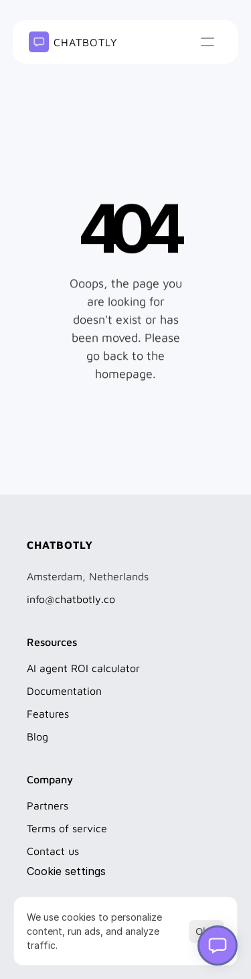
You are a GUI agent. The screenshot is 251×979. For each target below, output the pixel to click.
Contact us (53, 851)
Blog (37, 736)
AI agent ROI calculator (83, 668)
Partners (47, 805)
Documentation (64, 691)
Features (48, 714)
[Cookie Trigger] (66, 871)
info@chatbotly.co (71, 599)
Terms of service (67, 828)
